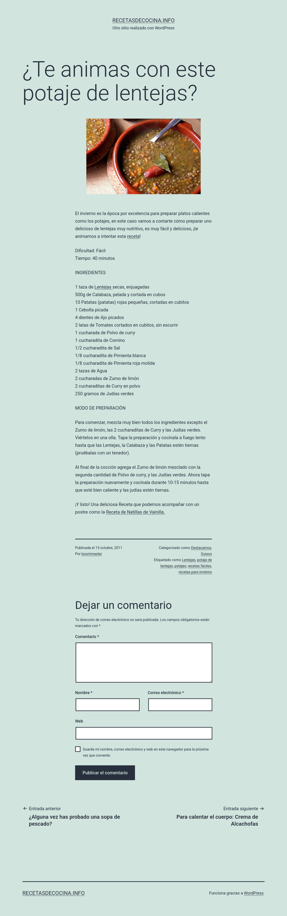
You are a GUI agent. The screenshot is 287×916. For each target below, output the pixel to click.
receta (133, 236)
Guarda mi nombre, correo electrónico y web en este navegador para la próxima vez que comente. (146, 752)
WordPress (253, 893)
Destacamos (201, 548)
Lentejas (103, 287)
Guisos (206, 554)
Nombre (83, 692)
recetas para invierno (195, 572)
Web (79, 721)
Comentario (87, 636)
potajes (180, 566)
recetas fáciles (199, 566)
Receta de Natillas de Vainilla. (135, 512)
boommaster (92, 554)
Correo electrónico (166, 692)
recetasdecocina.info (143, 20)
